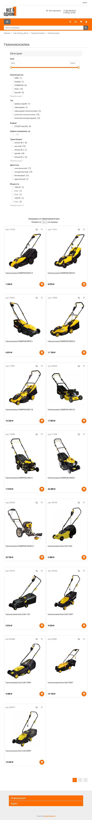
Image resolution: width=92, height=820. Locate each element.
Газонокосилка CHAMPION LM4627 (61, 478)
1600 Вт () (19, 198)
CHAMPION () (20, 85)
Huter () (18, 89)
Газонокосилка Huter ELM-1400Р (18, 683)
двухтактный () (21, 179)
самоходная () (21, 107)
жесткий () (20, 146)
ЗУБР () (18, 78)
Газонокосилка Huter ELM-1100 (18, 614)
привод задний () (22, 104)
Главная (7, 33)
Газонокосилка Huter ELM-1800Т (60, 683)
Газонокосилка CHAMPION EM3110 (19, 273)
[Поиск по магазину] (43, 28)
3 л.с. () (18, 194)
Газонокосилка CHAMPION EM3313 (61, 273)
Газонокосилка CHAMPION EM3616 (61, 341)
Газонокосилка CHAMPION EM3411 (19, 341)
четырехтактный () (23, 172)
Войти (85, 2)
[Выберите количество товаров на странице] (45, 222)
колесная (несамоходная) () (27, 118)
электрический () (22, 168)
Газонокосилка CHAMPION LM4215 (19, 478)
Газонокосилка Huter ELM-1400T (60, 614)
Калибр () (19, 82)
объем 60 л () (20, 157)
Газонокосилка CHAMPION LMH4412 (20, 546)
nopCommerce (50, 816)
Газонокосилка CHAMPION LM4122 (61, 410)
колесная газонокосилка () (26, 114)
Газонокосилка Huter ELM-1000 (60, 546)
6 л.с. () (18, 202)
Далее (85, 780)
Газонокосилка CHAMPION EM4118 (19, 410)
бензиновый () (21, 175)
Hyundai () (19, 92)
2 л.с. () (18, 191)
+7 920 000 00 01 (69, 11)
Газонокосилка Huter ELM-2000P (18, 751)
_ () (16, 134)
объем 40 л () (20, 143)
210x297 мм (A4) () (22, 126)
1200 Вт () (19, 187)
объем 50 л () (20, 150)
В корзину (41, 284)
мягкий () (19, 153)
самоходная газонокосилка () (27, 111)
